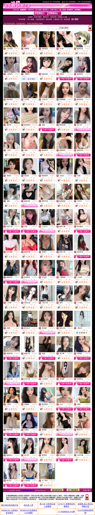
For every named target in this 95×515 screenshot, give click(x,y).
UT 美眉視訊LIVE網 (66, 512)
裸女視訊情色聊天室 (9, 505)
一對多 (35, 74)
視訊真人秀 (28, 505)
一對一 (88, 328)
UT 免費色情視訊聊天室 (27, 490)
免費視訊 (17, 49)
